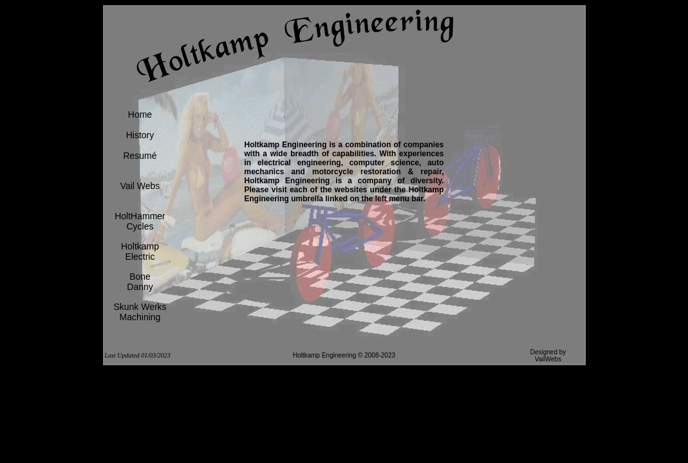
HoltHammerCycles (140, 221)
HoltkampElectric (140, 251)
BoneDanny (140, 281)
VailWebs (548, 359)
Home (140, 114)
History (140, 135)
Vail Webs (140, 186)
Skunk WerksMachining (139, 312)
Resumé (139, 155)
